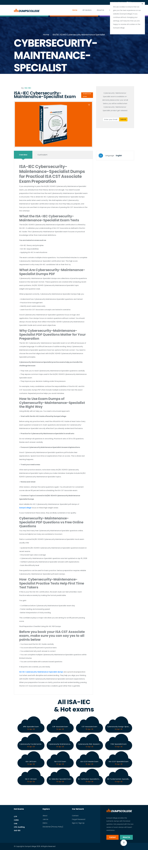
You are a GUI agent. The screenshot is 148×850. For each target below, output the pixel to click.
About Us (100, 10)
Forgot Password (78, 819)
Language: (110, 155)
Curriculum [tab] (42, 154)
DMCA (45, 823)
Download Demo (87, 95)
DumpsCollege (25, 508)
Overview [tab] (23, 154)
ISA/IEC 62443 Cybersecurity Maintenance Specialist (79, 34)
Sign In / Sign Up (78, 823)
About (45, 816)
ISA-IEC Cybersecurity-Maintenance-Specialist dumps (41, 672)
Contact (75, 816)
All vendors (86, 10)
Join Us (45, 819)
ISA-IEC (28, 88)
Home (74, 10)
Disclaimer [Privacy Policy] (53, 827)
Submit (123, 119)
